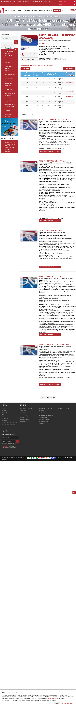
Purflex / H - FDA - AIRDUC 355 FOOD (53, 120)
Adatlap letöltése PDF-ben (29, 54)
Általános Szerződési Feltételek (9, 423)
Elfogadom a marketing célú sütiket (46, 700)
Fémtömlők (8, 59)
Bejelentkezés (38, 1)
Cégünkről (27, 10)
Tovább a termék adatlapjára (50, 152)
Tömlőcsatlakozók (36, 17)
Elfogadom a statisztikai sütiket (27, 700)
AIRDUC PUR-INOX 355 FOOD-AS (51, 277)
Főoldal (17, 17)
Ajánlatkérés (41, 10)
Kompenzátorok (9, 101)
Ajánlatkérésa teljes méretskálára (70, 74)
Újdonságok (8, 110)
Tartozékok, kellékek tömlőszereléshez (10, 105)
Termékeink (56, 10)
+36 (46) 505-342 (29, 1)
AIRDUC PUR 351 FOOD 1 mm (50, 231)
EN (62, 10)
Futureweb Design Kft (67, 458)
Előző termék (25, 68)
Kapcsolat (49, 10)
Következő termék (69, 68)
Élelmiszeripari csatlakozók (52, 17)
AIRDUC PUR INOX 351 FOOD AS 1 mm (54, 345)
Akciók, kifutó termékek (8, 115)
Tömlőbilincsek (9, 78)
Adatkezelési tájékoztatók (8, 424)
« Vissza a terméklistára (48, 398)
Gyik (32, 10)
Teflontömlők (8, 62)
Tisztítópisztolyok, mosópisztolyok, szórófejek (10, 95)
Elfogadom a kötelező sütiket (10, 700)
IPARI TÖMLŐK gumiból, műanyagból (9, 53)
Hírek (35, 10)
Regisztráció (47, 1)
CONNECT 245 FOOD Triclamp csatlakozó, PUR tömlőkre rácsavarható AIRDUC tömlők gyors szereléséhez (10, 146)
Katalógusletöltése (28, 59)
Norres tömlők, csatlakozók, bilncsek (9, 68)
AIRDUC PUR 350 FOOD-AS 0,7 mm (52, 162)
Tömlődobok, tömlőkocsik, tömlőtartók (8, 83)
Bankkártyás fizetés (6, 426)
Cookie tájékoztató (51, 698)
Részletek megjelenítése (67, 703)
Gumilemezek (8, 89)
